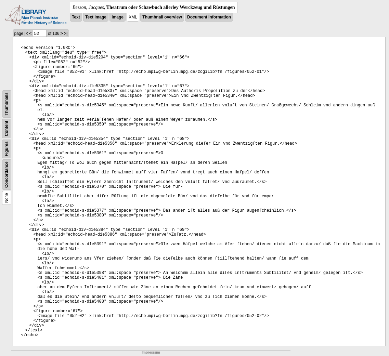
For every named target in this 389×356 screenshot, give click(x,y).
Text (76, 17)
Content (6, 128)
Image (118, 17)
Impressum (151, 352)
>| (65, 33)
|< (26, 33)
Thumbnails (6, 103)
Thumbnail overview (162, 17)
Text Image (95, 17)
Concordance (6, 174)
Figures (6, 149)
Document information (209, 17)
